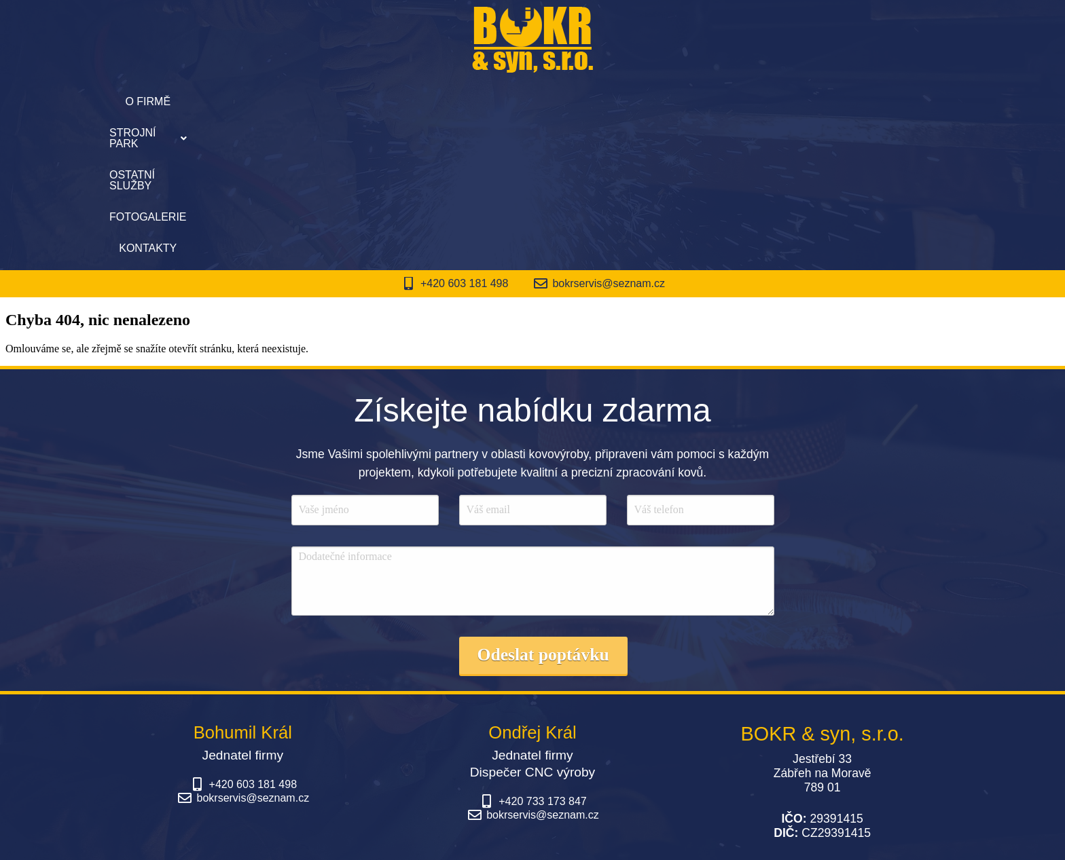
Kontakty (731, 101)
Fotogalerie (640, 101)
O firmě (327, 101)
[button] (419, 101)
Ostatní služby (533, 101)
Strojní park (419, 101)
